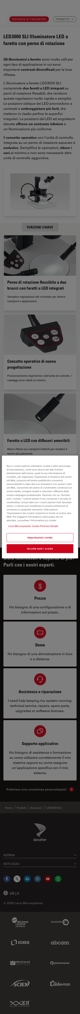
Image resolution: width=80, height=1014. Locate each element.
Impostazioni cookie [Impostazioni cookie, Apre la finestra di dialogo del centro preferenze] (40, 537)
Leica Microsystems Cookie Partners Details (33, 526)
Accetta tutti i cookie (40, 548)
